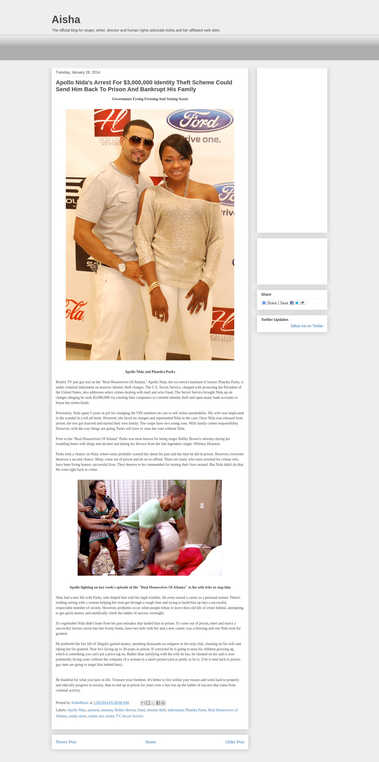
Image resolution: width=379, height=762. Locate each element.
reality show (77, 716)
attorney (107, 710)
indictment (175, 710)
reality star (96, 716)
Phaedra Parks (195, 710)
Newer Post (66, 741)
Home (151, 741)
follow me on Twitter (307, 326)
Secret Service (132, 716)
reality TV (113, 716)
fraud (141, 710)
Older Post (235, 741)
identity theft (156, 710)
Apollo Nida (76, 710)
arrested (93, 710)
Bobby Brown (125, 710)
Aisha (66, 19)
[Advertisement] (147, 47)
